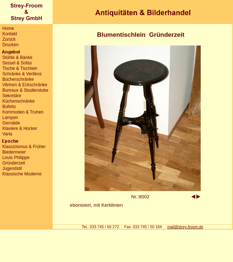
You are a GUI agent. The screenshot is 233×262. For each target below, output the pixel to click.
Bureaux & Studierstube (25, 90)
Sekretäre (11, 95)
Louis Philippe (15, 157)
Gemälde (11, 123)
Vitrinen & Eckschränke (24, 84)
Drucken (10, 44)
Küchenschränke (18, 101)
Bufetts (9, 106)
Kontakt (9, 33)
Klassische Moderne (21, 173)
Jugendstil (12, 168)
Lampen (10, 117)
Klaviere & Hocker (19, 128)
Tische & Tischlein (19, 68)
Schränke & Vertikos (21, 73)
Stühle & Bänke (17, 57)
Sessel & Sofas (17, 63)
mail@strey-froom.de (185, 227)
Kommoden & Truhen (22, 112)
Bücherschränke (18, 79)
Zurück (9, 39)
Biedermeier (14, 152)
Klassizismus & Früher (23, 146)
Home (8, 28)
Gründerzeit (13, 163)
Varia (7, 133)
